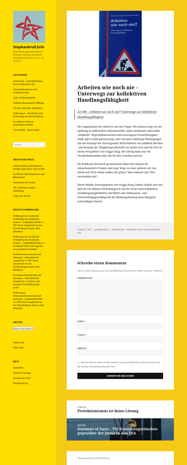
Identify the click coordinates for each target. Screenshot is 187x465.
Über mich (18, 347)
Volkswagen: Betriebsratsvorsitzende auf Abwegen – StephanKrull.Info (27, 295)
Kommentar (85, 278)
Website (82, 348)
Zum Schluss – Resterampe (26, 129)
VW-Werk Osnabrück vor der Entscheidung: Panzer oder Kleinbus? (27, 228)
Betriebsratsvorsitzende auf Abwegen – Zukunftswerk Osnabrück (27, 257)
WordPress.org (20, 383)
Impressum (18, 342)
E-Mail (82, 334)
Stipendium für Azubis (24, 182)
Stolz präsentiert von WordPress (93, 458)
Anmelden (18, 367)
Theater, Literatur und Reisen (27, 108)
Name (81, 321)
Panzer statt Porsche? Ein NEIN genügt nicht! (26, 284)
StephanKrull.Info (28, 47)
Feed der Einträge (22, 372)
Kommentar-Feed (22, 378)
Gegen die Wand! (21, 195)
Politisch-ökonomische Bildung (28, 102)
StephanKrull (102, 229)
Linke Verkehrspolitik (24, 97)
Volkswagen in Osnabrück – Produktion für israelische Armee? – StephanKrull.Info (27, 219)
